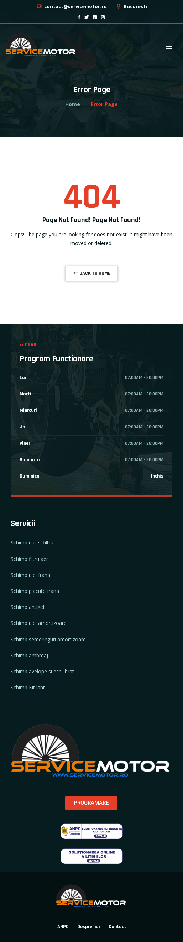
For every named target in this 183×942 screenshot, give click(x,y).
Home (72, 104)
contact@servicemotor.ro (71, 6)
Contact (117, 926)
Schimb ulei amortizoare (39, 623)
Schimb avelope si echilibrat (42, 671)
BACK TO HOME (91, 273)
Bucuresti (131, 6)
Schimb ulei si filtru (32, 542)
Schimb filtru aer (29, 559)
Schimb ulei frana (30, 575)
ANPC (63, 926)
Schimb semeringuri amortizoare (48, 639)
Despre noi (88, 926)
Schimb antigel (27, 607)
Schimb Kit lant (28, 687)
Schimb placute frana (35, 591)
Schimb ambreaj (29, 655)
